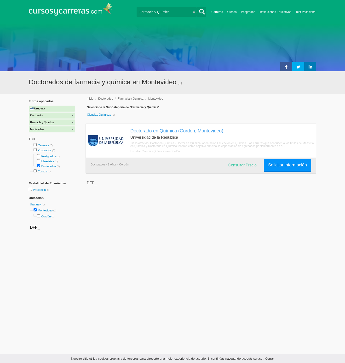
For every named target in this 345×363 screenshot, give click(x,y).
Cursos (231, 12)
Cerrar (269, 358)
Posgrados (248, 12)
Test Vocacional (306, 12)
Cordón (46, 216)
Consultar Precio (242, 165)
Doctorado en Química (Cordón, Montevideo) (176, 130)
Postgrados (48, 156)
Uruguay (36, 204)
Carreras (217, 12)
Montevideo (45, 210)
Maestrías (47, 161)
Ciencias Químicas (99, 114)
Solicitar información (287, 165)
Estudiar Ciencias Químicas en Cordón (155, 151)
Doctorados (48, 166)
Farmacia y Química (130, 98)
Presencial (40, 190)
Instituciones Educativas (275, 12)
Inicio (90, 98)
